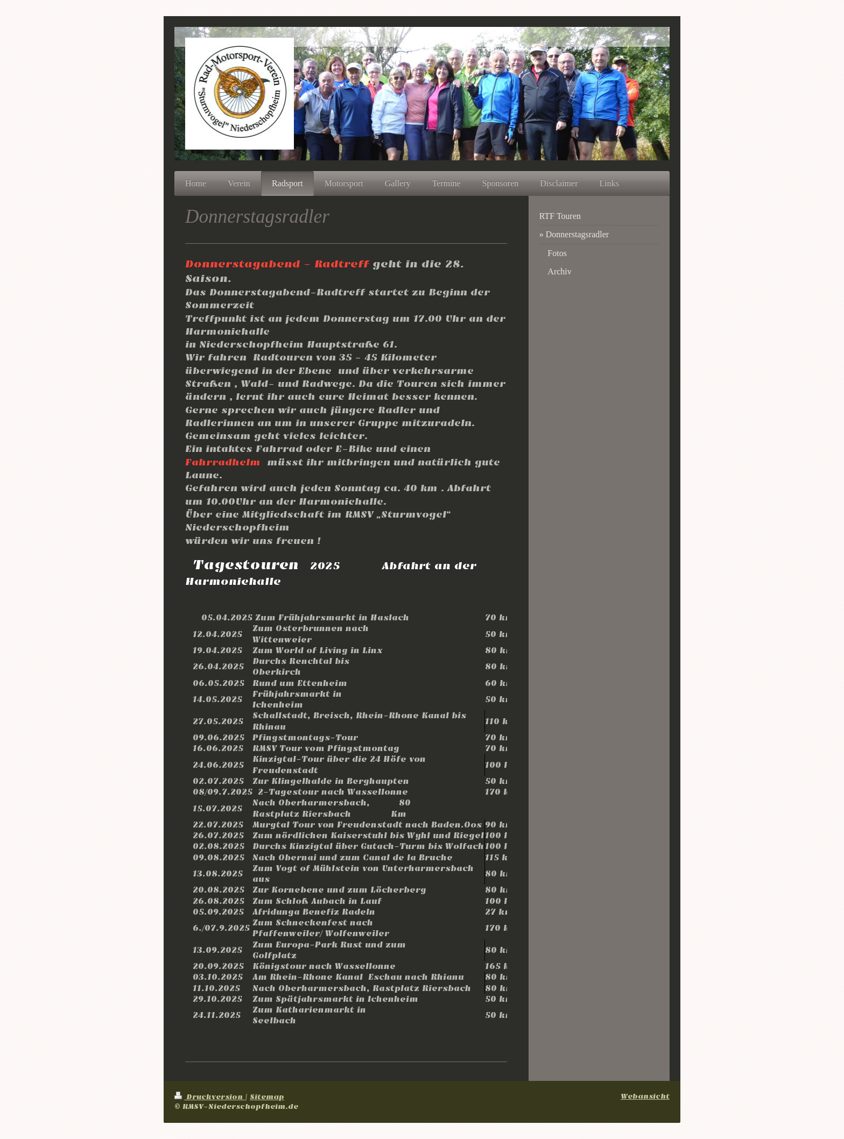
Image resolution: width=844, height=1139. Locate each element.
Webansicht (645, 1096)
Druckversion (209, 1096)
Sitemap (267, 1096)
